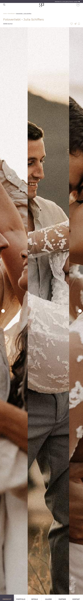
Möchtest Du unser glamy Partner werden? (67, 1)
